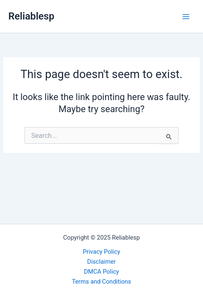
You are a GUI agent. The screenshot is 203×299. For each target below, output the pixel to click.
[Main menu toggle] (186, 16)
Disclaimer (101, 261)
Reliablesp (31, 16)
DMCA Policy (101, 271)
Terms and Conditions (101, 281)
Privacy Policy (101, 251)
